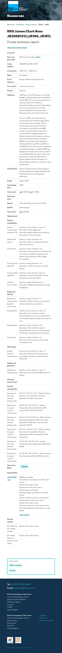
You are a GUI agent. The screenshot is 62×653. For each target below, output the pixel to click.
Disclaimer (43, 618)
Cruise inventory (31, 24)
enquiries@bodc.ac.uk (24, 588)
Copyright (43, 615)
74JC (38, 57)
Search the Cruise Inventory (17, 47)
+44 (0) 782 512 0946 (20, 585)
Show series (24, 515)
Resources (10, 24)
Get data (24, 466)
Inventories (20, 24)
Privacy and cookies (46, 620)
